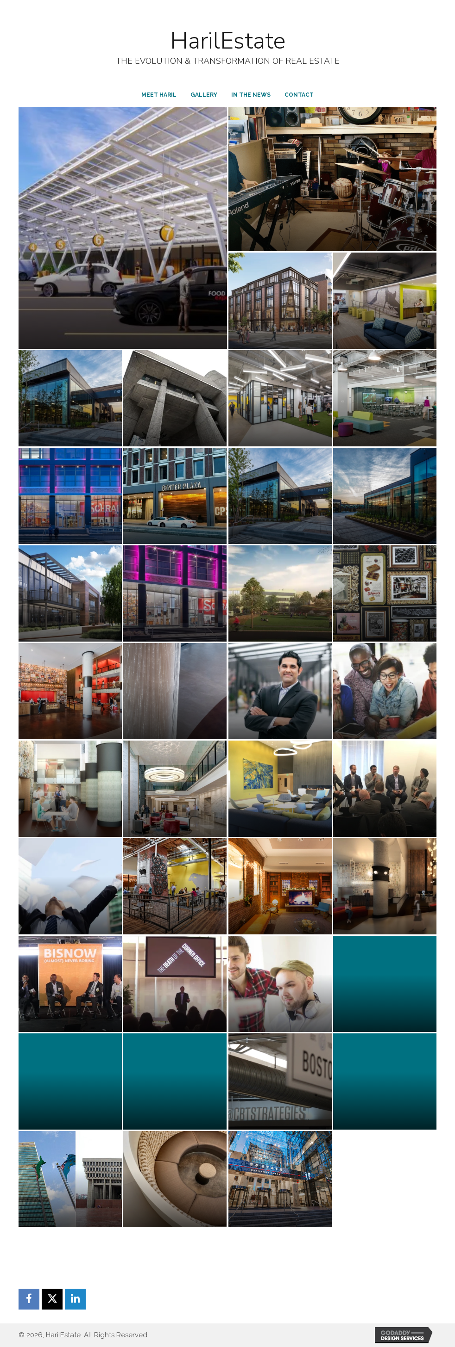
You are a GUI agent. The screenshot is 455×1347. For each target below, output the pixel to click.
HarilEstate (227, 41)
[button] (29, 1299)
